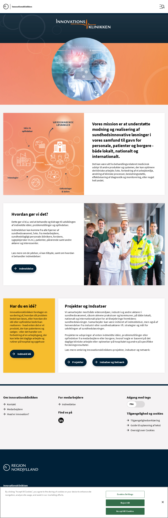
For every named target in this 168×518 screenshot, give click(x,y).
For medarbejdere (70, 397)
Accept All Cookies (125, 511)
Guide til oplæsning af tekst (146, 425)
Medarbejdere (15, 409)
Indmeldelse (26, 268)
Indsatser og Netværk (112, 362)
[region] (84, 502)
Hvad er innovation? (18, 414)
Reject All (125, 502)
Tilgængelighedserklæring (145, 420)
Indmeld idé (24, 354)
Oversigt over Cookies (143, 430)
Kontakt (11, 404)
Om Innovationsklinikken (20, 397)
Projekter (77, 362)
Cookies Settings (125, 494)
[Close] (162, 502)
